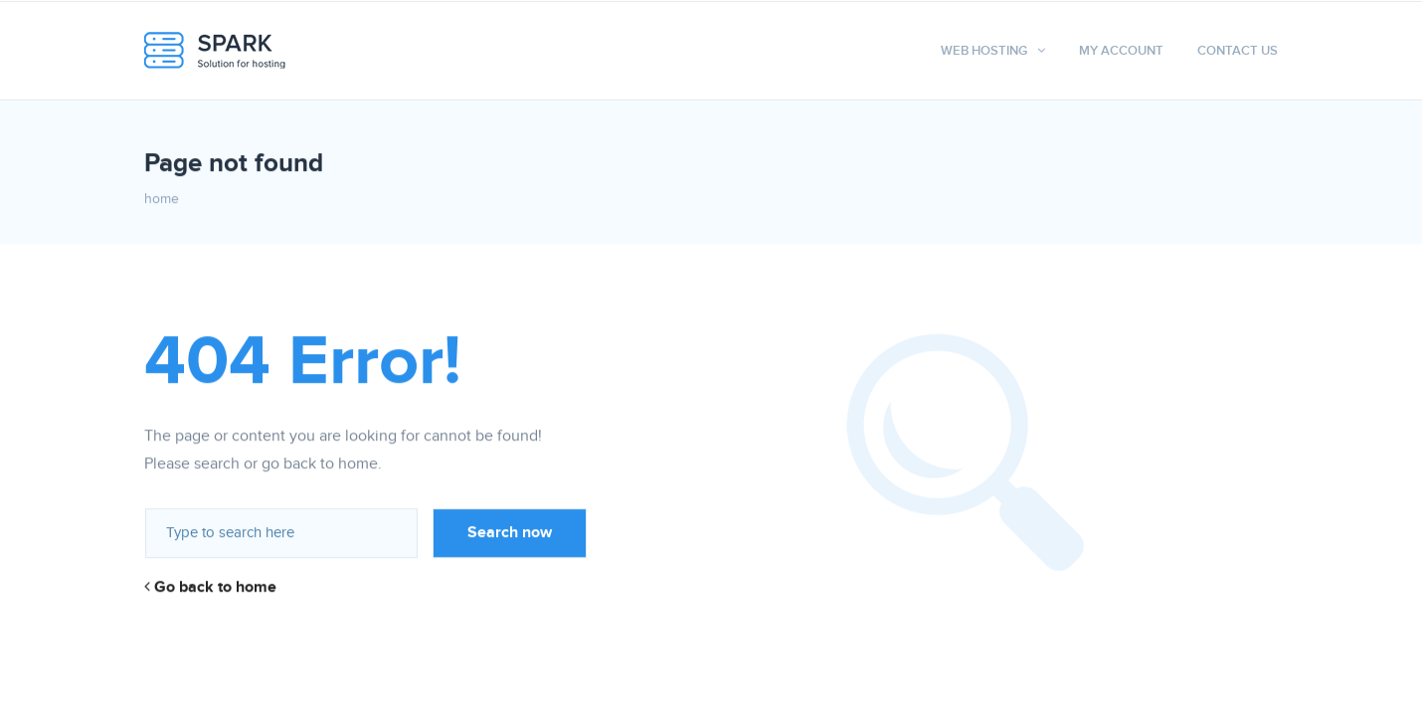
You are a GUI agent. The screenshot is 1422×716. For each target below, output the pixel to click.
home (161, 199)
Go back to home (210, 587)
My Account (1121, 51)
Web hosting (984, 51)
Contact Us (1237, 51)
